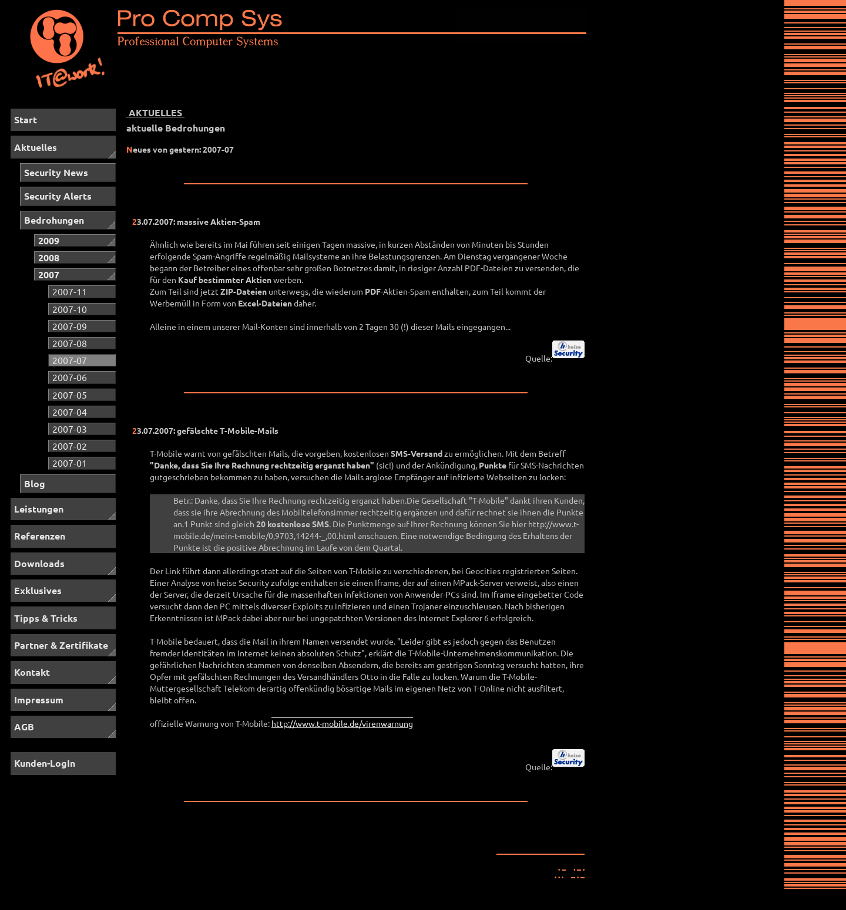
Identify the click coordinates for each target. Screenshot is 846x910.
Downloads (39, 563)
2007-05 (69, 394)
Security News (56, 172)
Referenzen (39, 536)
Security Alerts (58, 196)
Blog (34, 483)
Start (25, 119)
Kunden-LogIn (44, 763)
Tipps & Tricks (46, 618)
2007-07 (69, 360)
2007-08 (69, 343)
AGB (24, 726)
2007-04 (69, 411)
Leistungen (38, 509)
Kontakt (32, 672)
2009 (48, 240)
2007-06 (69, 377)
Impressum (38, 699)
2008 (48, 257)
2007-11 (69, 291)
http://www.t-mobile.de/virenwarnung (342, 723)
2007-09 (69, 326)
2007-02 (69, 445)
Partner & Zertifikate (61, 645)
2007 (48, 274)
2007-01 (69, 463)
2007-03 (69, 428)
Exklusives (38, 590)
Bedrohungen (54, 220)
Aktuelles (35, 147)
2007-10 (69, 309)
